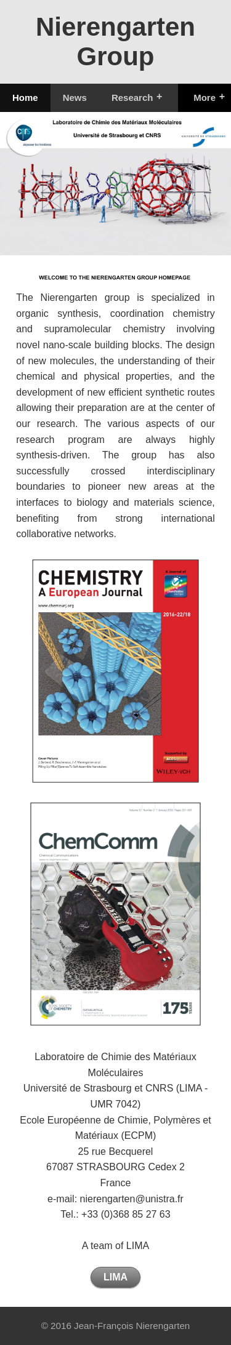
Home (25, 97)
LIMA (115, 1277)
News (75, 97)
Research (132, 97)
